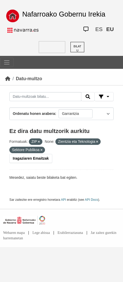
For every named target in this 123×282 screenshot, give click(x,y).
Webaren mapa (14, 233)
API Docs (91, 200)
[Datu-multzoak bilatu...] (45, 96)
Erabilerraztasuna (70, 233)
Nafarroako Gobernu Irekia (63, 14)
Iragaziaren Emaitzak (31, 158)
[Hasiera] (7, 78)
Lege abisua (41, 233)
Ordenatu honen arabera (34, 114)
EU (110, 29)
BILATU (77, 48)
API (63, 200)
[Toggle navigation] (7, 62)
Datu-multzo (29, 78)
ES (98, 29)
